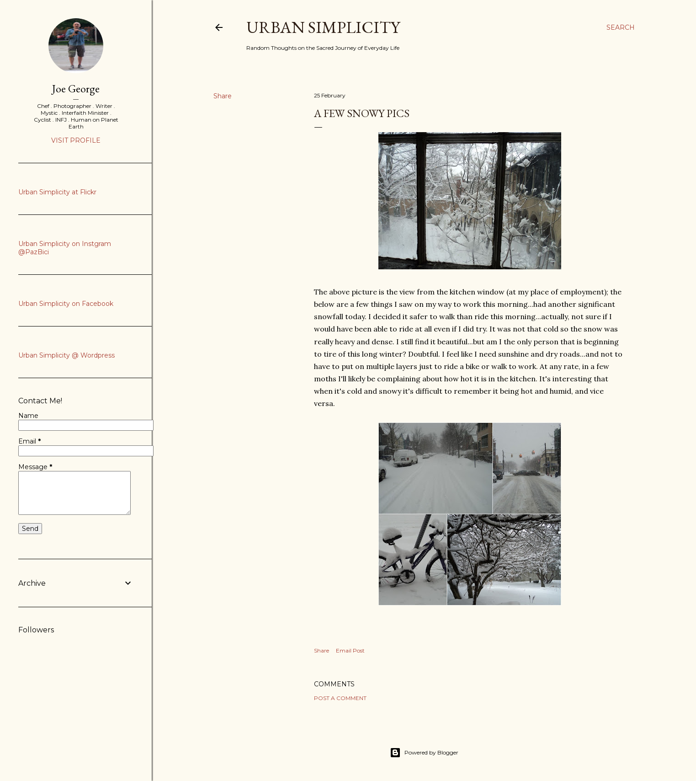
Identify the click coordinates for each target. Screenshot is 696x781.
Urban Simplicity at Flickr (57, 192)
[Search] (620, 27)
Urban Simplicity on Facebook (65, 304)
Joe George (76, 88)
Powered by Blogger (424, 752)
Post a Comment (340, 698)
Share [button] (222, 96)
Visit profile (76, 140)
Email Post (350, 650)
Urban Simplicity (323, 27)
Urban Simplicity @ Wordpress (66, 355)
